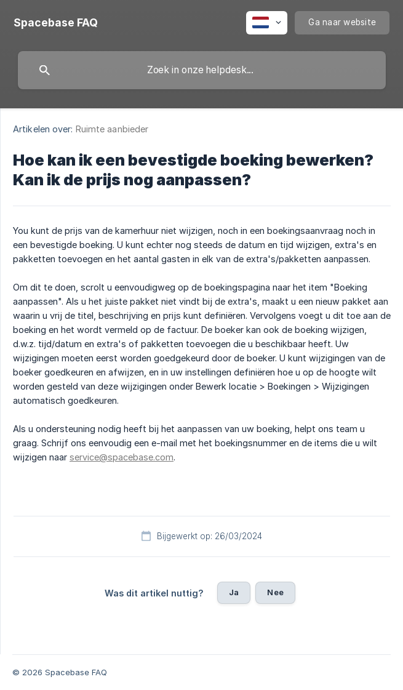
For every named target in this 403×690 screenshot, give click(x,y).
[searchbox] (202, 70)
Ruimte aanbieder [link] (112, 129)
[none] (56, 22)
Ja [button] (234, 592)
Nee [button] (275, 592)
